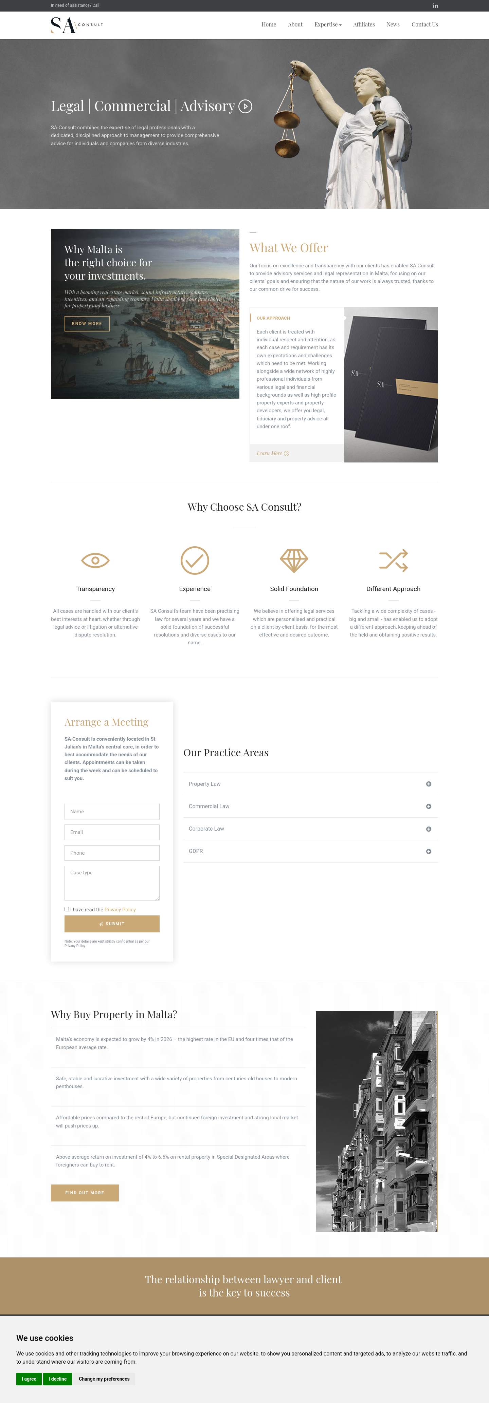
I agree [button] (29, 1379)
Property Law (310, 784)
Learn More (273, 453)
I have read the (100, 910)
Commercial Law (310, 806)
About (295, 24)
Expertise (327, 24)
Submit (112, 924)
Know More (87, 323)
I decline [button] (58, 1379)
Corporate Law (310, 829)
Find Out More (85, 1193)
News (393, 24)
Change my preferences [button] (104, 1379)
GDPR (310, 851)
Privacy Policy (120, 910)
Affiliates (364, 24)
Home (269, 24)
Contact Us (425, 24)
